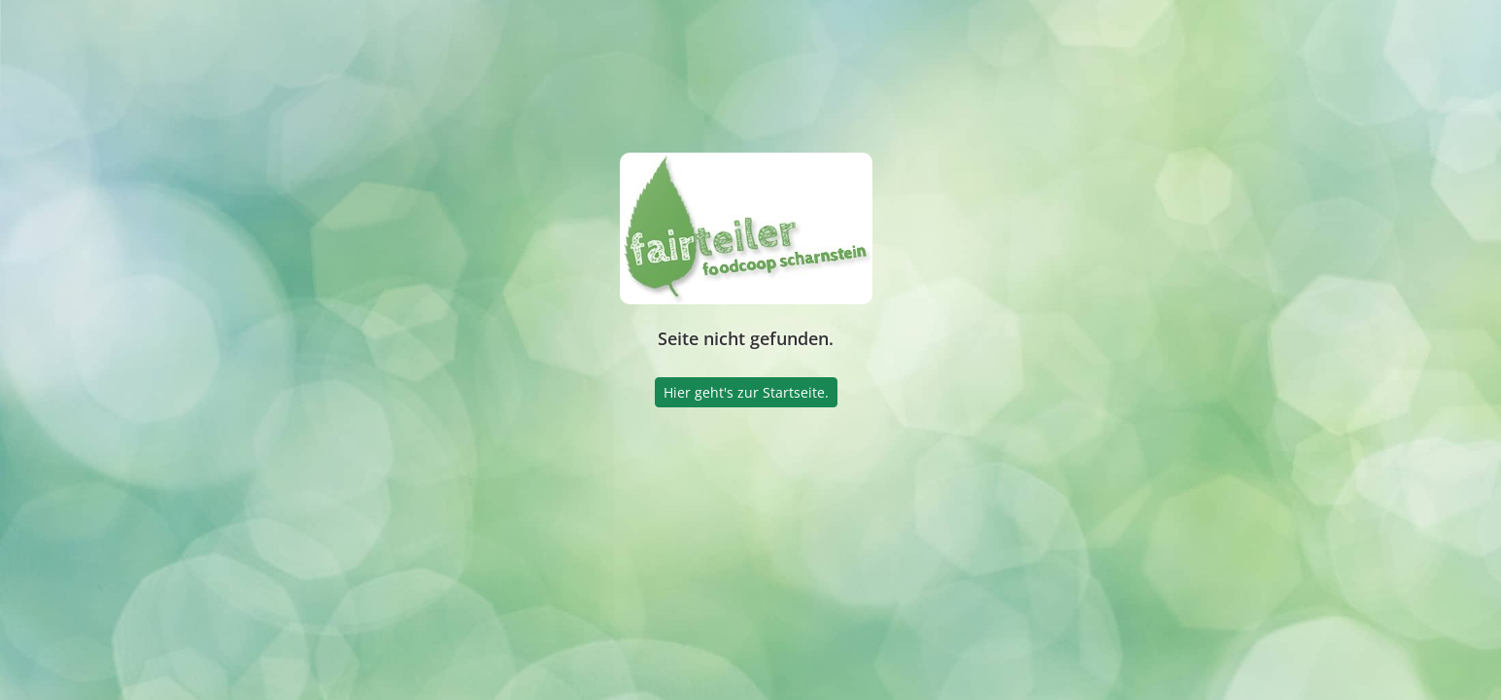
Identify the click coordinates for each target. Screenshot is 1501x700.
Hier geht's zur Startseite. (746, 392)
